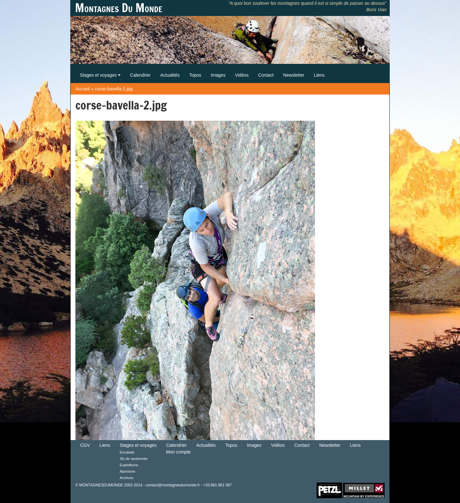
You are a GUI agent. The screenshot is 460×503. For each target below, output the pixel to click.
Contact (265, 75)
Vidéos (242, 75)
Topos (195, 75)
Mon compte (178, 451)
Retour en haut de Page (295, 490)
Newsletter (293, 75)
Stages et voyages (100, 75)
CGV (85, 445)
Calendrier (140, 75)
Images (218, 75)
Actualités (170, 75)
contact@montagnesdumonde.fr (173, 485)
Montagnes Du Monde (118, 8)
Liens (319, 75)
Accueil (82, 88)
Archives (127, 478)
